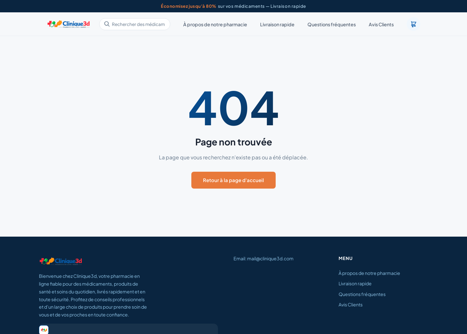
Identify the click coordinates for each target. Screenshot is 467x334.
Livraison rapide (277, 24)
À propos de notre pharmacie (215, 24)
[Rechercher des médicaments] (134, 24)
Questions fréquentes (331, 24)
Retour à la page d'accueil (233, 180)
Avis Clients (381, 24)
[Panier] (413, 24)
